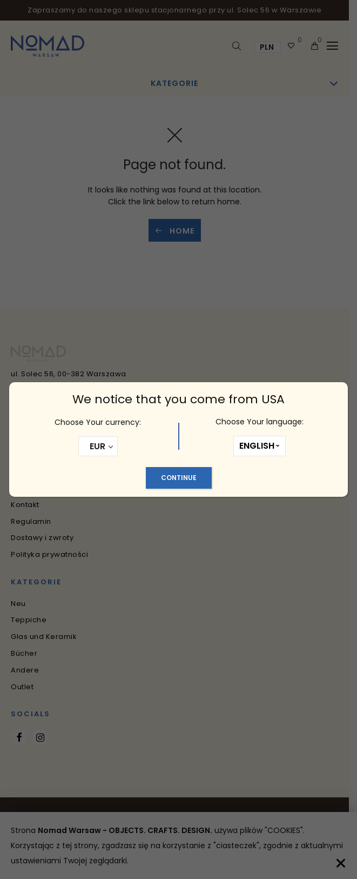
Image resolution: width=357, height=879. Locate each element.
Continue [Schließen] (179, 477)
